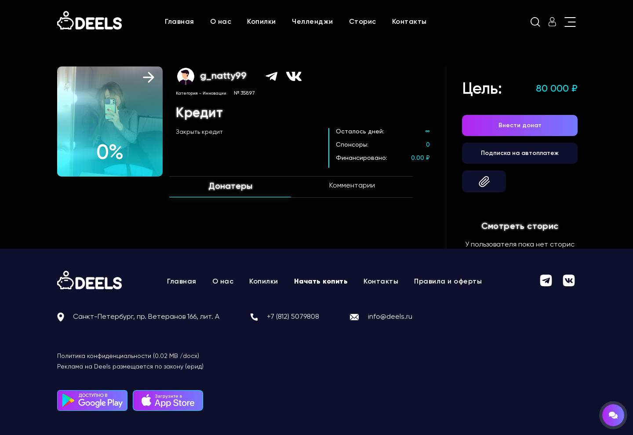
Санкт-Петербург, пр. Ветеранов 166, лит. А (146, 317)
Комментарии (352, 185)
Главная (179, 22)
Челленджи (312, 22)
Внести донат (520, 125)
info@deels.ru (390, 317)
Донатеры (230, 186)
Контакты (409, 22)
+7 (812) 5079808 (293, 317)
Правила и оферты (448, 281)
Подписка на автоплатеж (520, 153)
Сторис (362, 22)
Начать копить (321, 281)
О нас (221, 22)
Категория (187, 93)
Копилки (261, 22)
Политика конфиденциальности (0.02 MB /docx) (128, 356)
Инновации (214, 93)
